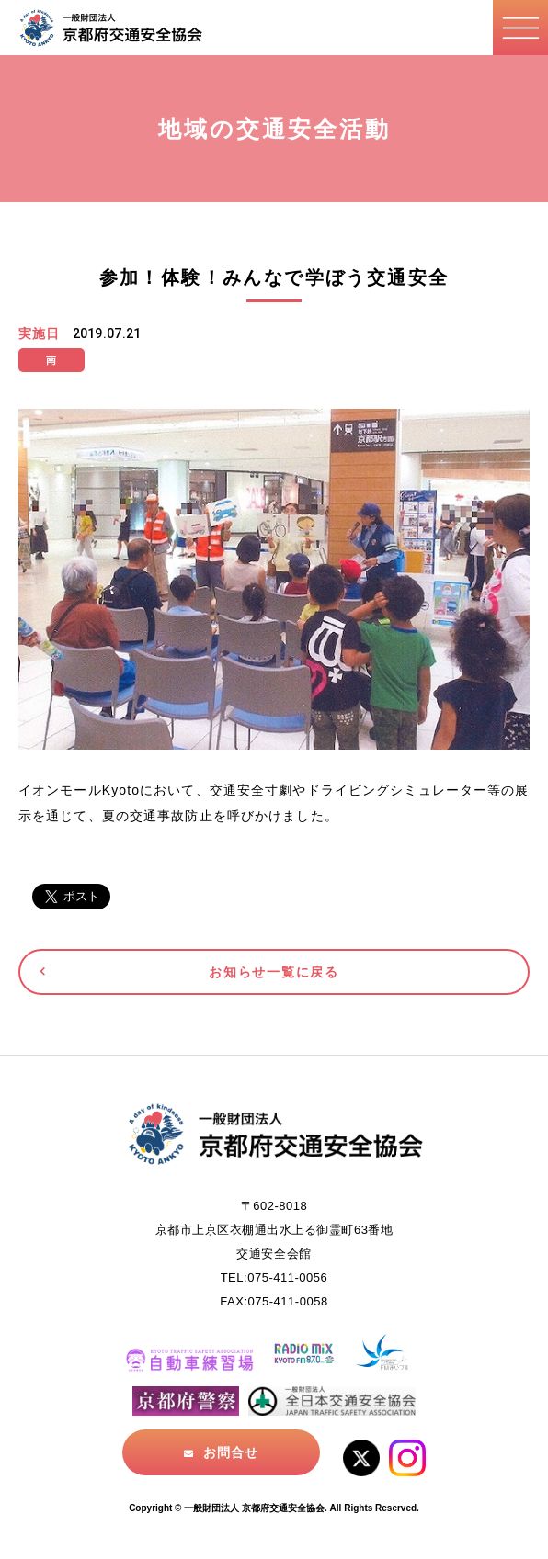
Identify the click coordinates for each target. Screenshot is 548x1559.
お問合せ (230, 1452)
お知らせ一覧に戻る (273, 972)
